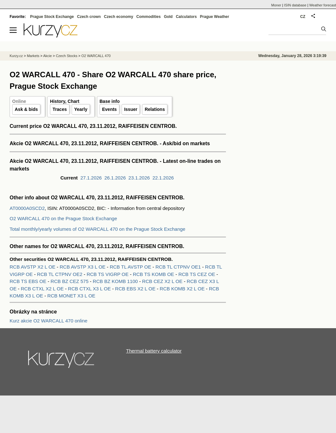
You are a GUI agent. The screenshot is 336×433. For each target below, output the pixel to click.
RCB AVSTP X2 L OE (33, 267)
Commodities (148, 16)
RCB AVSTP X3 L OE (83, 267)
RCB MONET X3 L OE (71, 295)
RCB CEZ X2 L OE (163, 281)
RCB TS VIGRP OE (108, 274)
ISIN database (295, 5)
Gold (168, 16)
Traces (59, 109)
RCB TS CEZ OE (197, 274)
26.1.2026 (115, 177)
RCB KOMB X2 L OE (183, 288)
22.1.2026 (163, 177)
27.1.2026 (91, 177)
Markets (33, 56)
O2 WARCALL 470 (96, 56)
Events (109, 109)
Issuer (130, 109)
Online (19, 101)
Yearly (80, 109)
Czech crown (89, 16)
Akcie (47, 56)
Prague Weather (214, 16)
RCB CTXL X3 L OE (90, 288)
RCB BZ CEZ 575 (70, 281)
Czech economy (118, 16)
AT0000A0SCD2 (27, 208)
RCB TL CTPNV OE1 (179, 267)
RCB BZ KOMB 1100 (116, 281)
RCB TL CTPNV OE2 (60, 274)
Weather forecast (322, 5)
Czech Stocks (66, 56)
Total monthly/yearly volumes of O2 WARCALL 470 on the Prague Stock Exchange (97, 229)
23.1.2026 (139, 177)
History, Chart (64, 101)
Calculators (186, 16)
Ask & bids (26, 109)
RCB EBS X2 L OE (136, 288)
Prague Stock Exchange (52, 16)
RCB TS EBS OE (29, 281)
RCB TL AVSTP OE (131, 267)
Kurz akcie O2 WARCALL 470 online (48, 320)
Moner (276, 5)
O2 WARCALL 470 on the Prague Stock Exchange (63, 218)
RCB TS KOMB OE (154, 274)
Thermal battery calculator (153, 351)
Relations (155, 109)
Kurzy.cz (16, 56)
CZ (302, 16)
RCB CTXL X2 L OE (43, 288)
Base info (110, 101)
